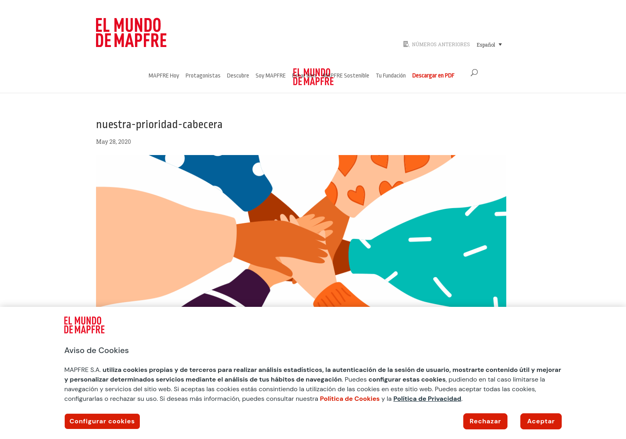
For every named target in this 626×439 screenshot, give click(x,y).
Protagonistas (203, 76)
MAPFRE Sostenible (346, 76)
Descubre (238, 76)
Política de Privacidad (427, 398)
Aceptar (541, 421)
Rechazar (485, 421)
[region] (313, 373)
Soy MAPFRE (271, 76)
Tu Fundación (391, 76)
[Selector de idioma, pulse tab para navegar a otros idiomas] (489, 44)
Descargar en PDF (433, 76)
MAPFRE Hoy (164, 76)
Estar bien (304, 76)
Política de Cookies (350, 398)
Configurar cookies (102, 421)
